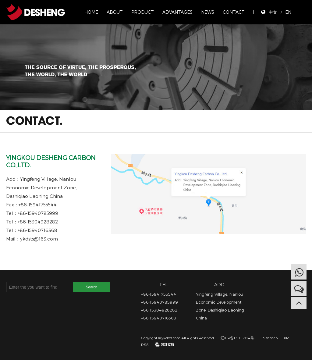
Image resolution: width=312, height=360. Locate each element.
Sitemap (270, 338)
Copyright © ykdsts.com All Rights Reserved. (177, 338)
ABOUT (115, 12)
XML (287, 338)
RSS (145, 344)
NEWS (207, 12)
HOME (91, 12)
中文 (273, 12)
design (160, 344)
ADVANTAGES (177, 12)
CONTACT (234, 12)
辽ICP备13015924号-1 (239, 338)
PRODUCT (142, 12)
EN (288, 12)
